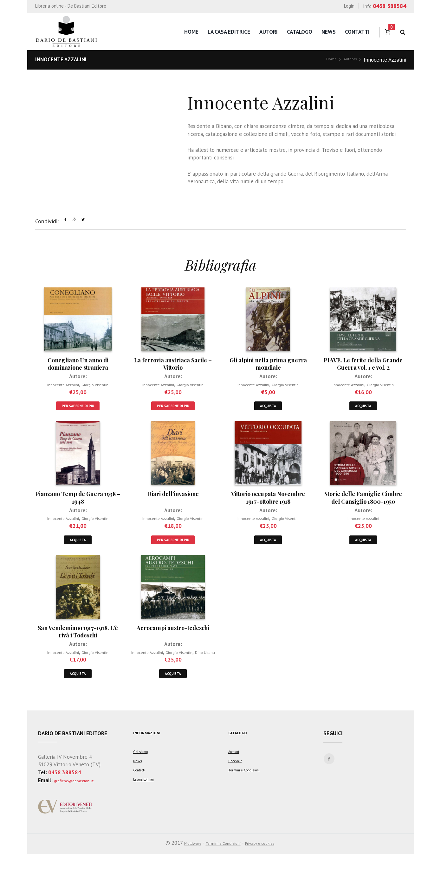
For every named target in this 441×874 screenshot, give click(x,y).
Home (191, 31)
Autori (268, 31)
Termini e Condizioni (248, 796)
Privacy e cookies (268, 863)
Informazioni (151, 754)
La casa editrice (229, 31)
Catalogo (299, 31)
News (328, 31)
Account (236, 778)
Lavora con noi (148, 806)
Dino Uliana (173, 668)
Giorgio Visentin (100, 386)
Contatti (357, 31)
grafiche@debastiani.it (80, 800)
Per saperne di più (78, 410)
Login (349, 6)
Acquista (268, 410)
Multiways (182, 863)
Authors (348, 59)
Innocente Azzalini (58, 386)
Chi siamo (142, 778)
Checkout (237, 787)
